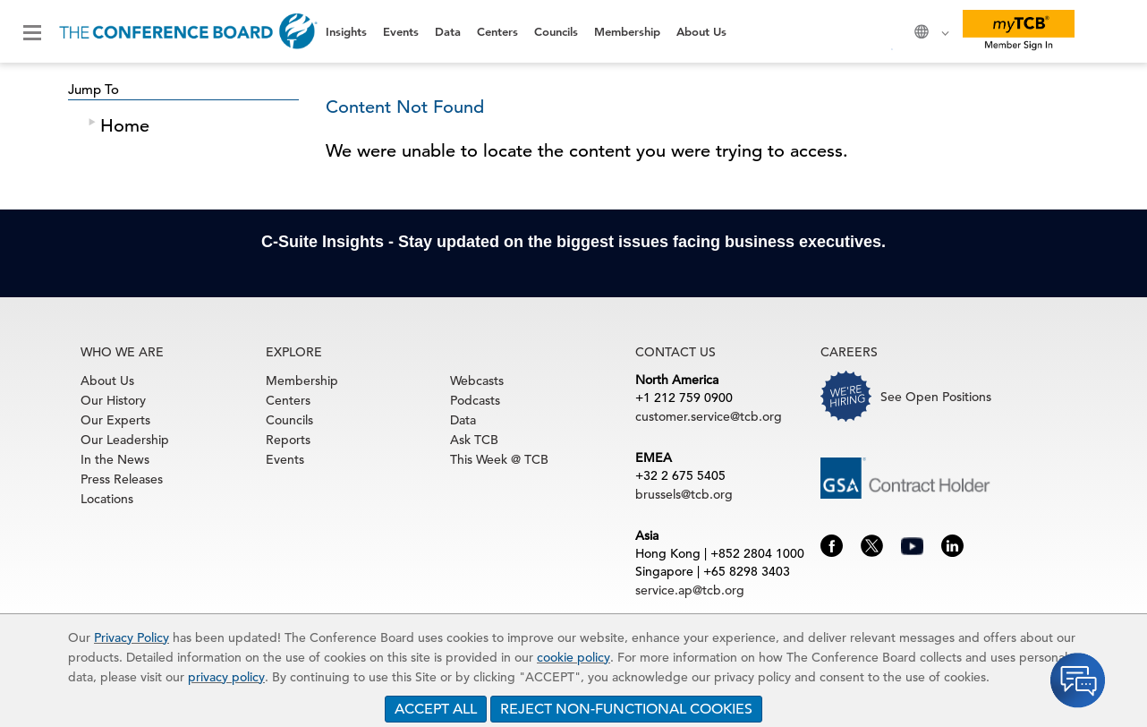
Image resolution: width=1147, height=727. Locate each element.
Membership (627, 31)
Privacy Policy (131, 637)
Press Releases (122, 479)
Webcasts (477, 380)
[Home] (188, 31)
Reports (288, 440)
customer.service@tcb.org (708, 416)
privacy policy (226, 677)
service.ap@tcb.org (689, 590)
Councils (556, 31)
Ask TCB (474, 440)
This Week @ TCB (499, 459)
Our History (113, 400)
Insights (346, 31)
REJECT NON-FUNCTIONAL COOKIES (626, 709)
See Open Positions (935, 397)
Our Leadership (125, 440)
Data (448, 31)
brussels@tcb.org (684, 494)
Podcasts (475, 400)
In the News (115, 459)
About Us (701, 31)
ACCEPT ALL (436, 709)
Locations (107, 499)
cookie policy (573, 657)
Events (401, 31)
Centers (497, 31)
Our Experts (115, 420)
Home (124, 126)
